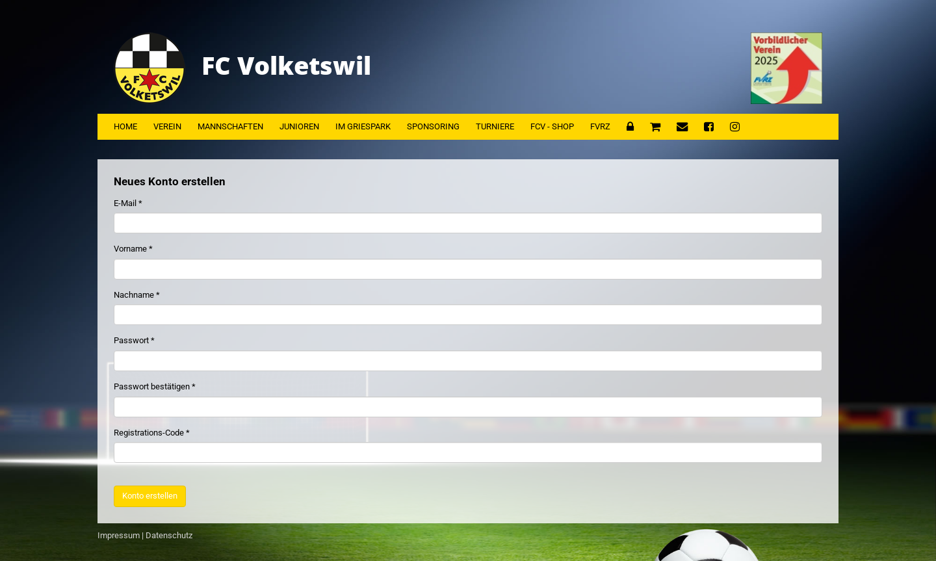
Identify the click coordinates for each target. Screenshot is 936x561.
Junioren (299, 126)
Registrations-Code (149, 432)
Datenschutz (169, 535)
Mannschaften (230, 126)
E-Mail (125, 203)
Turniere (495, 126)
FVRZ (600, 126)
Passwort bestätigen (152, 386)
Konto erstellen (149, 496)
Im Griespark (363, 126)
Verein (167, 126)
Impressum (119, 535)
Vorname (130, 249)
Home (125, 126)
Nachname (134, 295)
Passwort (131, 340)
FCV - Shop (552, 126)
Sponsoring (433, 126)
